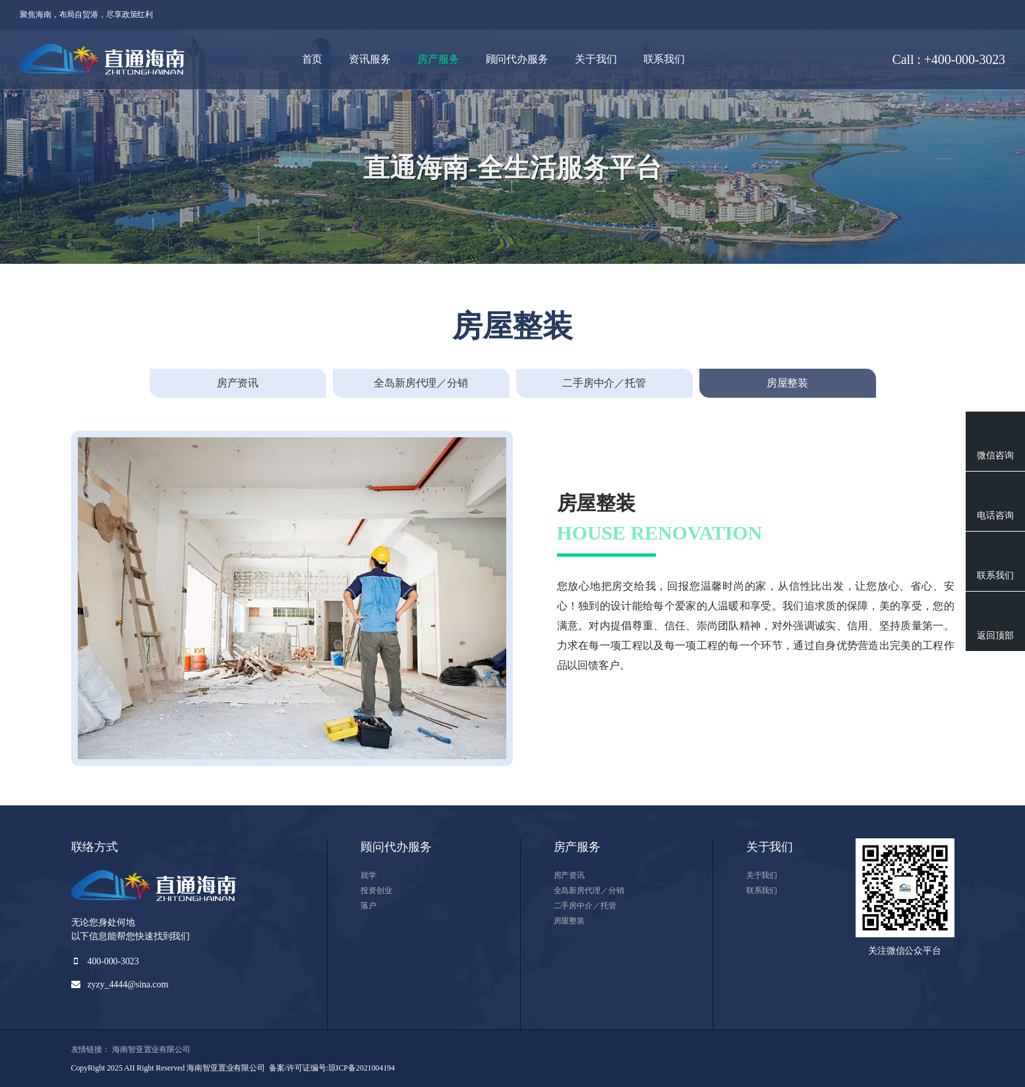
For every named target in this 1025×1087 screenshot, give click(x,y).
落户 (368, 905)
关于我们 (596, 59)
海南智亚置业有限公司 (151, 1049)
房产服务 (438, 59)
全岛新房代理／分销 (589, 890)
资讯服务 (370, 59)
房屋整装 (569, 920)
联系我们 (664, 59)
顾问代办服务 (517, 59)
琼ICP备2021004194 (361, 1067)
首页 (312, 59)
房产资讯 (569, 875)
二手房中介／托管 (585, 905)
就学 (368, 875)
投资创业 (376, 890)
